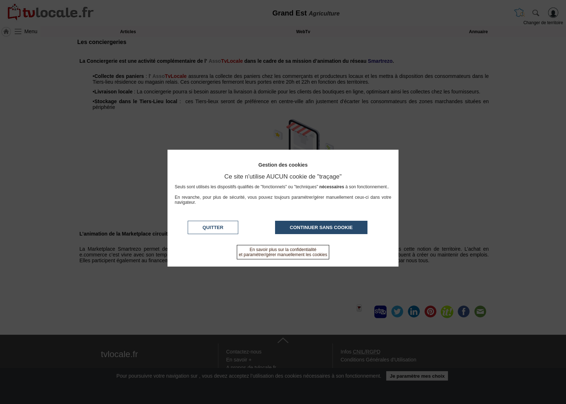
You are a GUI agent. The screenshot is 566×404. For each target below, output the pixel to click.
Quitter (213, 227)
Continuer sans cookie (321, 227)
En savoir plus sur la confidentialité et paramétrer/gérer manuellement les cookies (283, 252)
